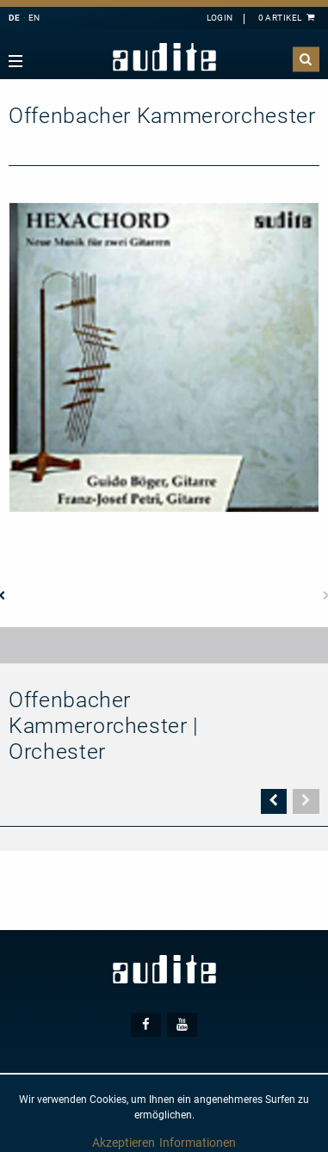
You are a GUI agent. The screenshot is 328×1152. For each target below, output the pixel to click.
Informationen (197, 1142)
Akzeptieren (123, 1142)
